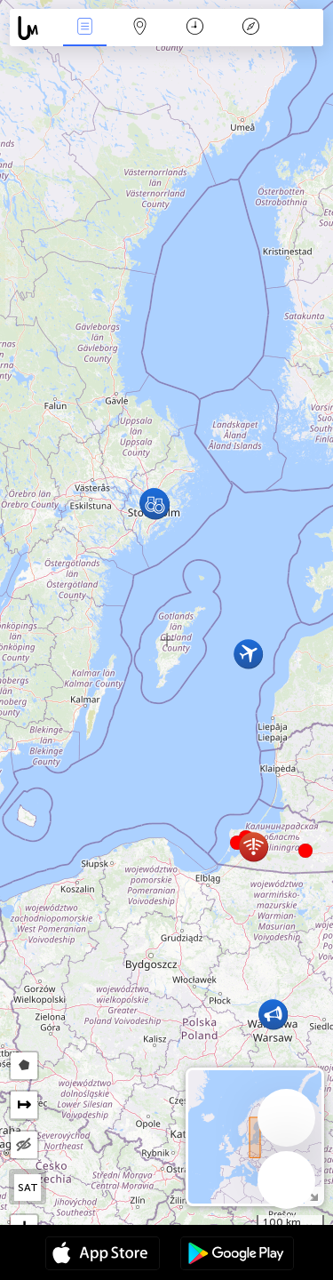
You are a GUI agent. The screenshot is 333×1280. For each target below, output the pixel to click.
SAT (28, 1187)
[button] (305, 851)
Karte (140, 28)
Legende (250, 28)
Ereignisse (84, 28)
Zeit (195, 28)
